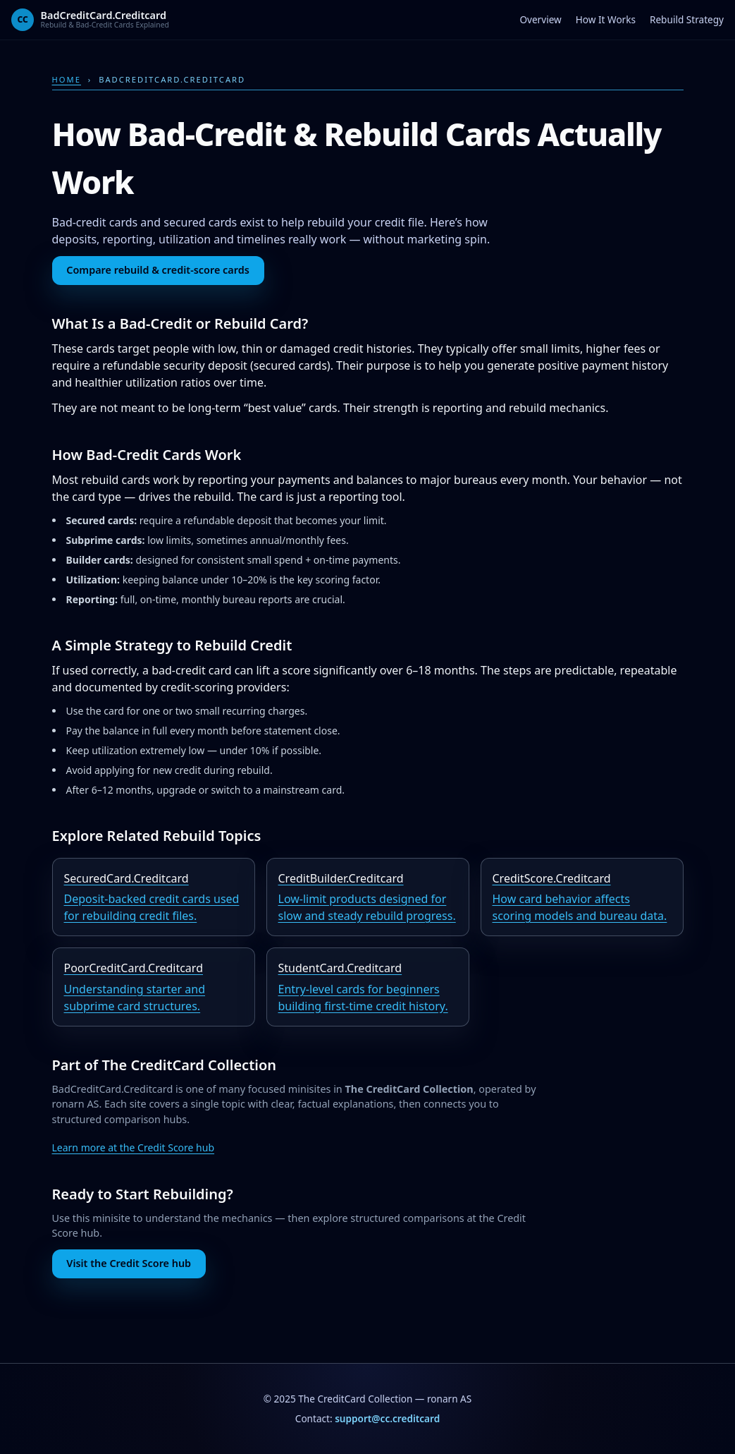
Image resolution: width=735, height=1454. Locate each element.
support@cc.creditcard (387, 1418)
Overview (540, 19)
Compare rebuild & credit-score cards (157, 270)
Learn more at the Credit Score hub (133, 1147)
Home (66, 79)
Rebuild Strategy (687, 19)
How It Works (606, 19)
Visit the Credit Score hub (128, 1263)
